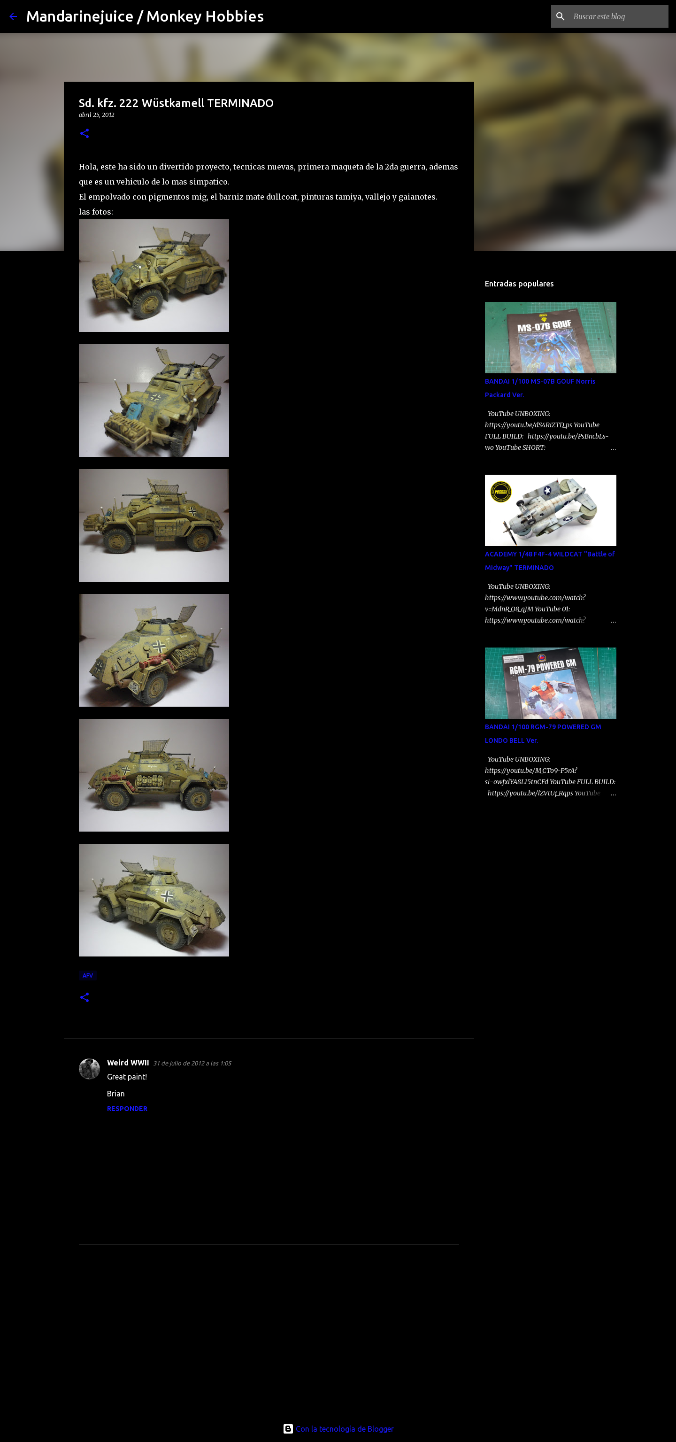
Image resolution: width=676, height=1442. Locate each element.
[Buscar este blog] (619, 16)
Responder (127, 1108)
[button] (84, 134)
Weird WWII (128, 1062)
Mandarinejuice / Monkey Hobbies (145, 16)
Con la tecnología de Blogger (338, 1429)
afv (88, 975)
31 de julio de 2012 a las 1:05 (192, 1063)
